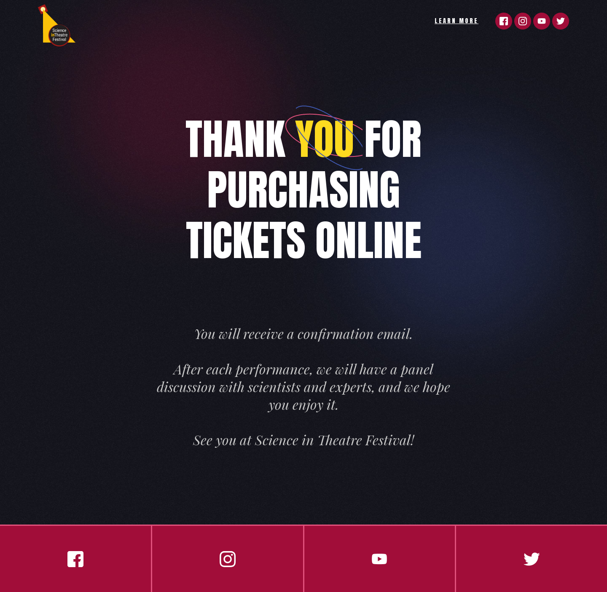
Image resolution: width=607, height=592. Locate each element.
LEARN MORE (456, 20)
